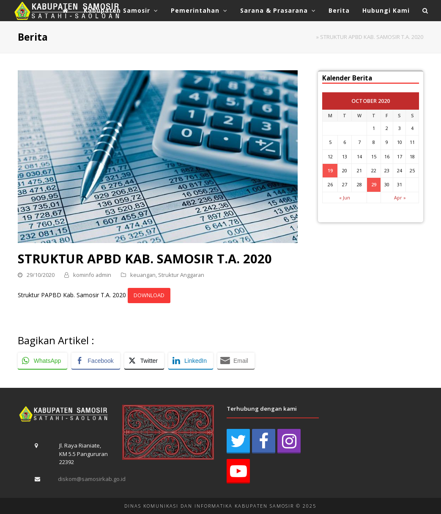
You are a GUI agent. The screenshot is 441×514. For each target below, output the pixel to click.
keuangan (143, 275)
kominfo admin (92, 275)
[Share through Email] (236, 361)
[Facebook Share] (95, 361)
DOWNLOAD (149, 295)
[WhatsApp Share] (43, 361)
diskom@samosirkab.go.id (92, 479)
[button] (425, 10)
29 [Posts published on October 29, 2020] (373, 184)
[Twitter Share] (144, 361)
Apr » (400, 197)
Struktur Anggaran (181, 275)
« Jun (344, 197)
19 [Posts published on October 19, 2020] (330, 170)
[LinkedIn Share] (190, 361)
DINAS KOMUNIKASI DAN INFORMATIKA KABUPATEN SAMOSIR (209, 506)
